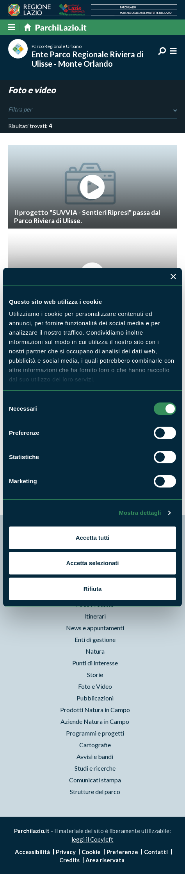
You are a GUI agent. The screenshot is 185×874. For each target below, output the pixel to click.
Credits (69, 859)
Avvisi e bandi (94, 756)
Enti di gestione (95, 639)
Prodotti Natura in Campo (95, 709)
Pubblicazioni (95, 698)
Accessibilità (32, 851)
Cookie (91, 851)
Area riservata (105, 859)
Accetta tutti (93, 537)
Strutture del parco (95, 791)
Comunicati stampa (95, 780)
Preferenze (122, 851)
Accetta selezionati (92, 563)
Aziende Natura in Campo (94, 721)
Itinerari (95, 616)
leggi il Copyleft (92, 839)
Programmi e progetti (95, 733)
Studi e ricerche (95, 768)
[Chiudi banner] (173, 276)
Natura (95, 651)
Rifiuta (93, 588)
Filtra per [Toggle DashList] (92, 109)
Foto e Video (95, 686)
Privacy (66, 851)
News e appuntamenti (95, 627)
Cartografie (95, 744)
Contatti (156, 851)
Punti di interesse (95, 663)
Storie (95, 674)
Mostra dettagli (140, 512)
